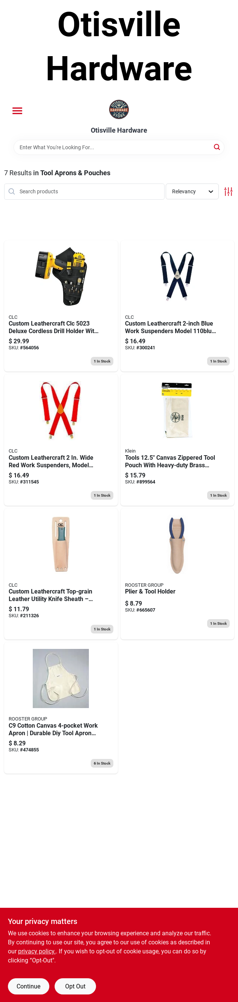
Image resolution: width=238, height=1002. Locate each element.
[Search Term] (119, 147)
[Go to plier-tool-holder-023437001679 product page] (177, 574)
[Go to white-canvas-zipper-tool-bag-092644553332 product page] (177, 440)
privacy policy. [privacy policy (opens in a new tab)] (37, 951)
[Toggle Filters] (228, 191)
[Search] (217, 147)
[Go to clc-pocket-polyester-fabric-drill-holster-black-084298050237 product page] (61, 306)
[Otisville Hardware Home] (119, 110)
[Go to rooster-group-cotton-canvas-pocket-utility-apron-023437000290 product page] (61, 708)
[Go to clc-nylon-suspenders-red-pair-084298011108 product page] (61, 440)
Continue (28, 986)
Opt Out (75, 986)
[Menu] (17, 111)
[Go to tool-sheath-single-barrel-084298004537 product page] (61, 574)
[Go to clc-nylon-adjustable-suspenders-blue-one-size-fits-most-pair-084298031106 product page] (177, 306)
